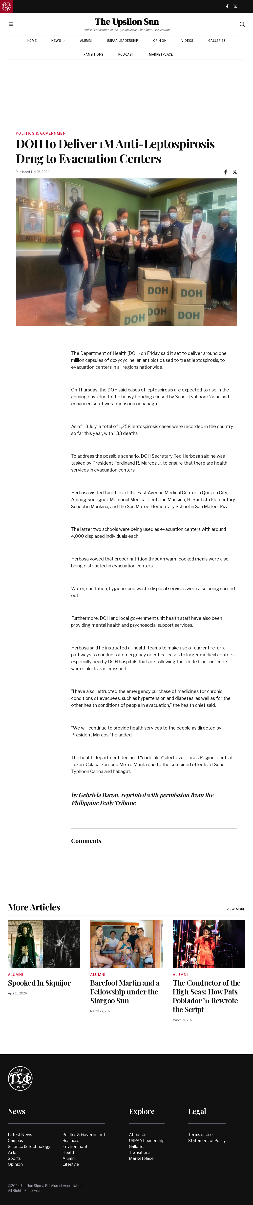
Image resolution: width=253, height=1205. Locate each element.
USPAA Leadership (122, 41)
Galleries (217, 41)
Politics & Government (84, 1134)
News (58, 41)
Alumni (86, 41)
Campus (15, 1140)
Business (71, 1140)
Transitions (92, 54)
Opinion (160, 41)
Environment (75, 1146)
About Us (137, 1134)
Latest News (20, 1134)
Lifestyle (71, 1164)
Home (32, 41)
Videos (187, 41)
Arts (12, 1152)
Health (69, 1152)
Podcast (126, 54)
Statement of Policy (207, 1140)
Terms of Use (200, 1134)
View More (236, 909)
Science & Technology (29, 1146)
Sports (14, 1158)
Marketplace (161, 54)
